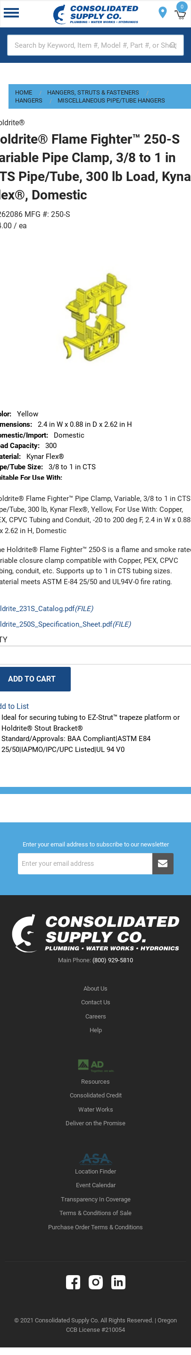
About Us (95, 988)
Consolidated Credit (96, 1095)
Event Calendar (96, 1185)
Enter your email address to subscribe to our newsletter (96, 844)
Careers (95, 1016)
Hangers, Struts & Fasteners (93, 92)
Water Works (95, 1109)
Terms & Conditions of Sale (95, 1213)
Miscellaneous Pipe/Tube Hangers (111, 100)
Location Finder (95, 1171)
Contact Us (95, 1002)
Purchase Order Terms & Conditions (95, 1227)
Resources (95, 1081)
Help (96, 1030)
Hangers (28, 100)
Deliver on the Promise (95, 1123)
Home (23, 92)
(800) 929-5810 (112, 960)
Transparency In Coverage (96, 1199)
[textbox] (95, 45)
